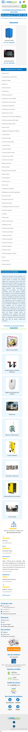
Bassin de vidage (6, 80)
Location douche (6, 145)
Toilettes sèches (6, 250)
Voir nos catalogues (14, 649)
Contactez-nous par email (9, 613)
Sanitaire (4, 214)
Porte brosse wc (6, 181)
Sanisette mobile (9, 40)
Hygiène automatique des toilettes (10, 131)
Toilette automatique (7, 232)
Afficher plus (6, 595)
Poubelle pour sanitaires (8, 188)
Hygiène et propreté (9, 18)
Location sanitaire (6, 149)
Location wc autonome (7, 160)
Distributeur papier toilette (9, 124)
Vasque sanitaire (6, 264)
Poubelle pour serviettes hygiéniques (11, 192)
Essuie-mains (5, 127)
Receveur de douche (7, 203)
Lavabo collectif (6, 134)
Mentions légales (7, 624)
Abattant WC (5, 73)
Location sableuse (12, 455)
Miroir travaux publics (12, 350)
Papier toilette (5, 174)
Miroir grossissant (6, 163)
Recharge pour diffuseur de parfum (10, 206)
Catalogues (5, 632)
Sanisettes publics (9, 61)
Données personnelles (8, 626)
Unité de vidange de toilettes (9, 253)
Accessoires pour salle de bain (9, 77)
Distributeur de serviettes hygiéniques (11, 116)
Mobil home (12, 414)
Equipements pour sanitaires (13, 69)
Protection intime (6, 196)
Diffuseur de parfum (7, 95)
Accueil (2, 18)
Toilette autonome (7, 235)
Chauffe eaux (5, 91)
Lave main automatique (8, 142)
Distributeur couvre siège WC (9, 98)
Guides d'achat (6, 634)
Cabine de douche (6, 88)
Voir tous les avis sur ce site (14, 532)
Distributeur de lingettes (8, 106)
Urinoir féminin (5, 261)
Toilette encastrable (7, 239)
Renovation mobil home (12, 476)
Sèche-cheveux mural (7, 221)
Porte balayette (6, 178)
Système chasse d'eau (7, 228)
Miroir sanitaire (6, 167)
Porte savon (5, 185)
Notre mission (6, 620)
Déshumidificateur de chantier (12, 496)
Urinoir (4, 257)
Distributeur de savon (7, 113)
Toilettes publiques (7, 246)
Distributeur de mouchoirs (8, 109)
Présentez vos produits (9, 636)
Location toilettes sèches (8, 152)
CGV (4, 622)
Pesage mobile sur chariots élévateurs (12, 371)
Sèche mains (5, 217)
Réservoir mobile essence (12, 435)
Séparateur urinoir (6, 224)
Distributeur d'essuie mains (9, 102)
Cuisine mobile (12, 517)
